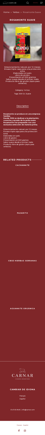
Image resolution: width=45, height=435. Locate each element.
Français (22, 396)
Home (6, 12)
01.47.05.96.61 (15, 410)
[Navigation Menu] (38, 2)
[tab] (22, 106)
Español (22, 399)
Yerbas (16, 12)
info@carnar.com (28, 410)
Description (22, 106)
